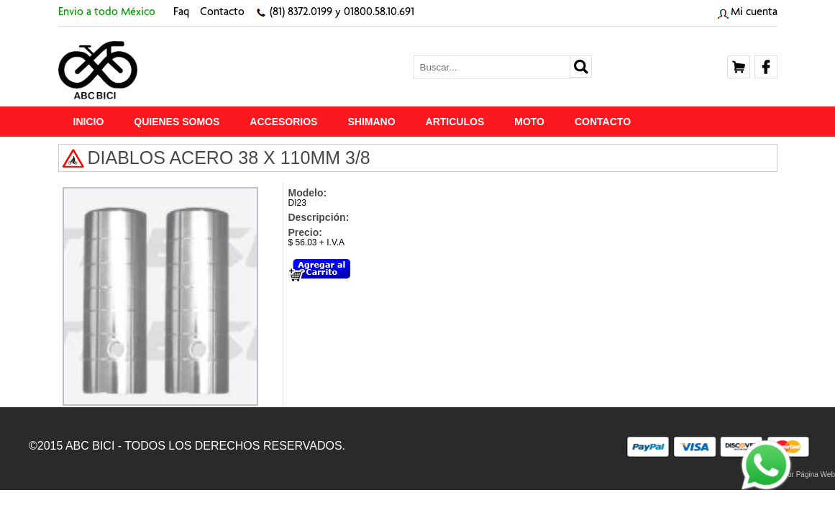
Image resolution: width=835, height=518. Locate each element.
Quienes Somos (176, 121)
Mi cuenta (754, 13)
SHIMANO (371, 121)
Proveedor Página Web (798, 474)
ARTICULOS (455, 121)
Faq (181, 13)
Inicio (88, 121)
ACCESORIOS (283, 121)
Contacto (222, 13)
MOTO (529, 121)
